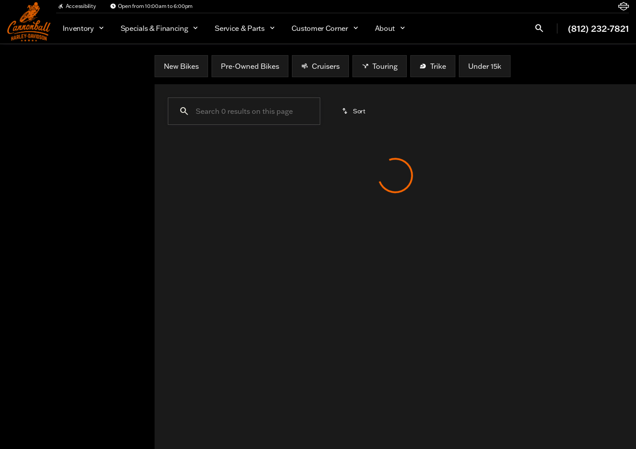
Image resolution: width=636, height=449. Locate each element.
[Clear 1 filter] (205, 221)
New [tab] (30, 66)
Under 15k (484, 66)
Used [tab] (125, 66)
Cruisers (320, 66)
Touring (380, 66)
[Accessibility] (77, 6)
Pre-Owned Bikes (250, 66)
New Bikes (181, 66)
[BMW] (22, 109)
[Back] (126, 91)
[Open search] (539, 28)
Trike (433, 66)
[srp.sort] (354, 111)
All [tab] (77, 66)
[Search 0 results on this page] (244, 111)
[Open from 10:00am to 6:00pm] (151, 6)
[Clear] (118, 184)
